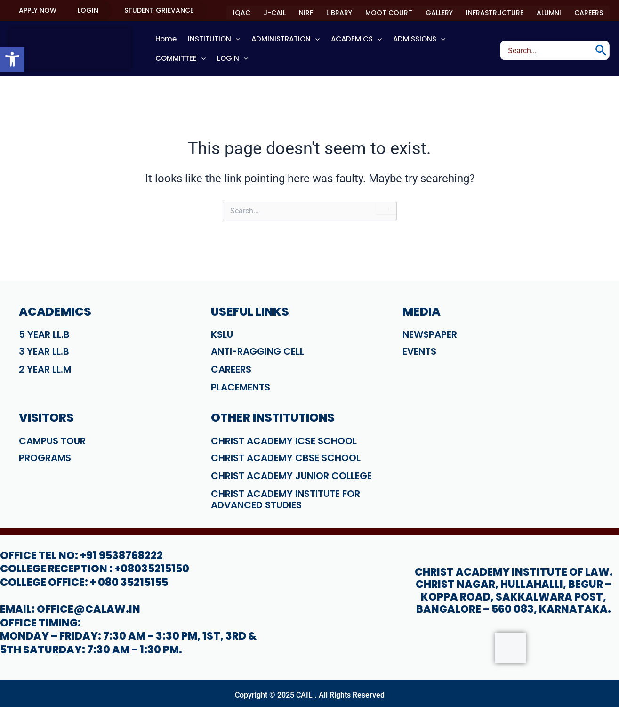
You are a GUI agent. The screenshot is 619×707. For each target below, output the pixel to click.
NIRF (306, 12)
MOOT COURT (388, 12)
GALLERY (439, 12)
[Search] (601, 50)
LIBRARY (339, 12)
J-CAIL (275, 12)
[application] (235, 39)
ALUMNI (549, 12)
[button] (37, 10)
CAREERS (588, 12)
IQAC (241, 12)
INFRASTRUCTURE (494, 12)
